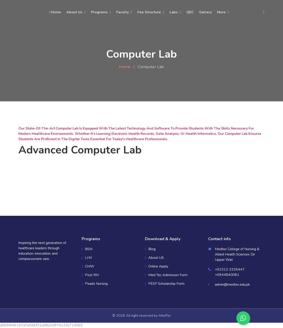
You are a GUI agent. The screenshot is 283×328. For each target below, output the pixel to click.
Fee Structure (149, 12)
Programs (99, 12)
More (221, 12)
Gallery (205, 12)
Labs (174, 12)
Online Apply (158, 266)
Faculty (122, 12)
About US (156, 257)
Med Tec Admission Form (168, 275)
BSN (88, 249)
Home (55, 12)
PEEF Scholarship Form (166, 283)
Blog (152, 249)
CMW (89, 266)
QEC (190, 12)
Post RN (92, 275)
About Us (74, 12)
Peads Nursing (96, 283)
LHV (88, 257)
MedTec (164, 315)
